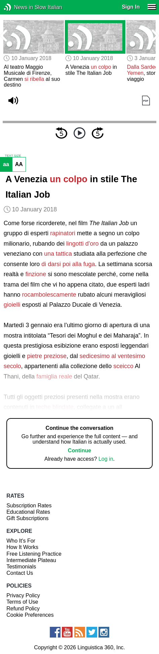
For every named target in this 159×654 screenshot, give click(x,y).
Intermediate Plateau (31, 560)
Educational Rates (28, 512)
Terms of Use (22, 602)
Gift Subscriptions (27, 518)
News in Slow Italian (17, 7)
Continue (79, 450)
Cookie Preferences (30, 615)
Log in (105, 459)
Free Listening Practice (34, 554)
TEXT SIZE (13, 155)
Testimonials (21, 566)
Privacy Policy (23, 595)
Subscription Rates (28, 505)
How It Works (22, 547)
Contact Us (19, 573)
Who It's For (20, 541)
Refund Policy (23, 608)
